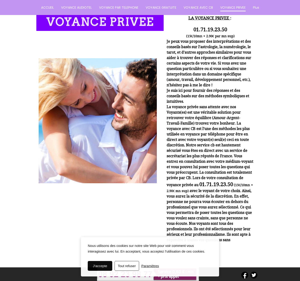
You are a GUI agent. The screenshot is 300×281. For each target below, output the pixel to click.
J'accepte (100, 266)
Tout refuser (127, 266)
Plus (256, 7)
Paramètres (150, 266)
